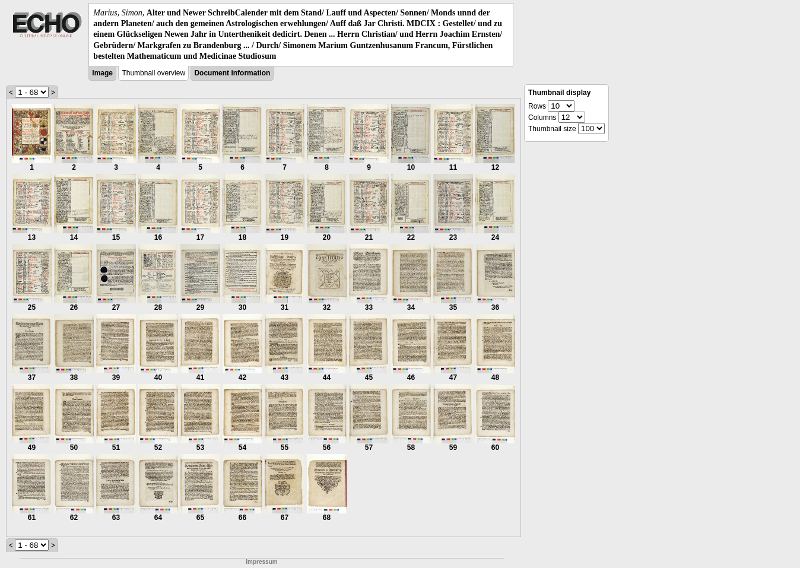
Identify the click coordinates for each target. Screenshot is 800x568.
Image (102, 73)
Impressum (261, 562)
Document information (232, 73)
